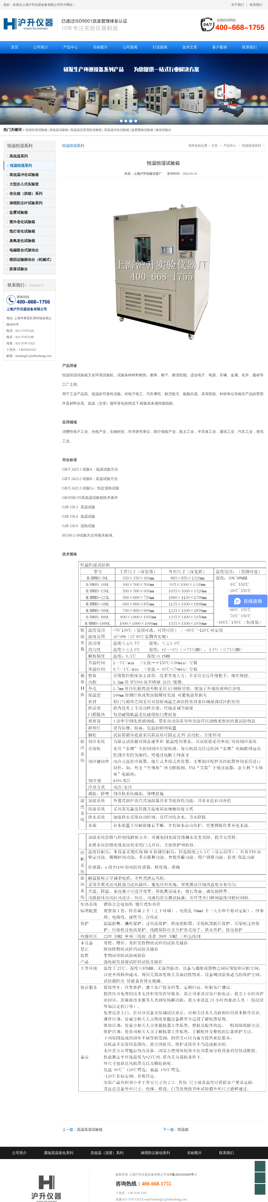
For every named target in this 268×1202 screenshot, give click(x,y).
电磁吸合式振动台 (24, 250)
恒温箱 (183, 1130)
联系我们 (256, 5)
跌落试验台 (18, 269)
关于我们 (237, 5)
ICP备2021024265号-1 (182, 1174)
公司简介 (19, 1153)
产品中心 (230, 145)
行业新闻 (51, 1165)
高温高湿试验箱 (89, 1130)
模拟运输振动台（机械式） (31, 260)
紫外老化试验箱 (22, 222)
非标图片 (194, 1153)
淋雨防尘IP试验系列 (25, 203)
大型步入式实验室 (24, 184)
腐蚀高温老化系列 (58, 1153)
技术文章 (83, 1165)
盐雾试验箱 (18, 212)
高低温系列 (18, 156)
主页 (214, 145)
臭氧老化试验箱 (22, 241)
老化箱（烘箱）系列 (25, 194)
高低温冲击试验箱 (24, 175)
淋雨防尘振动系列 (155, 1153)
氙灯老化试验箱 (22, 231)
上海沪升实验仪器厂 (148, 173)
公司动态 (19, 1165)
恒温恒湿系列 (21, 166)
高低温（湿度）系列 (106, 1153)
